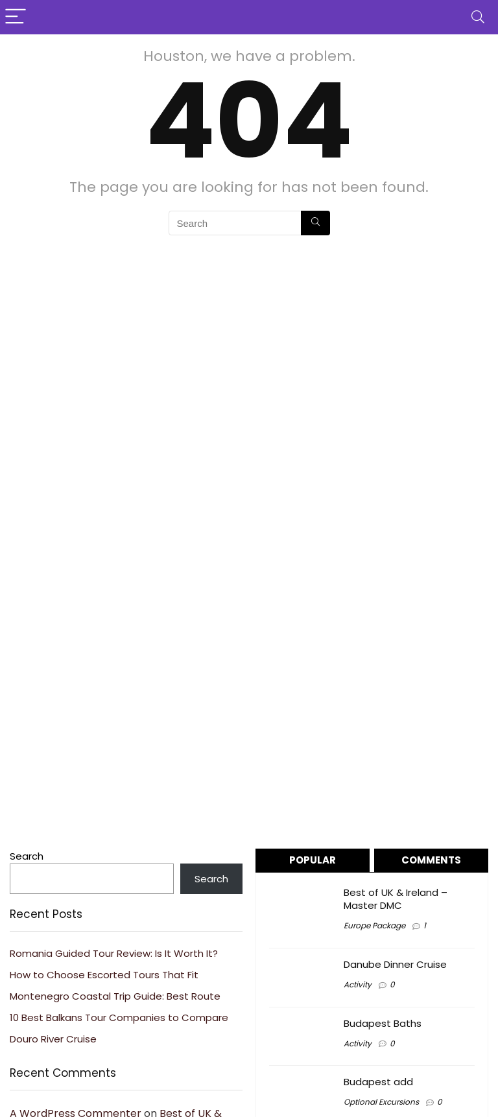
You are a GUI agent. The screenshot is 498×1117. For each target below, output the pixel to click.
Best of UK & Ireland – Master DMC (395, 899)
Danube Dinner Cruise (395, 964)
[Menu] (15, 17)
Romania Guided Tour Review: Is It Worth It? (114, 953)
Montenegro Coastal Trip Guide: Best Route (115, 996)
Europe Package (374, 925)
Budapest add (378, 1081)
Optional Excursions (381, 1101)
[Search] (477, 17)
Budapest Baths (382, 1023)
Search (26, 856)
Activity (358, 984)
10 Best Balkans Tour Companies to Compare (119, 1017)
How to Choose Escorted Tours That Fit (104, 975)
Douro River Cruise (53, 1039)
